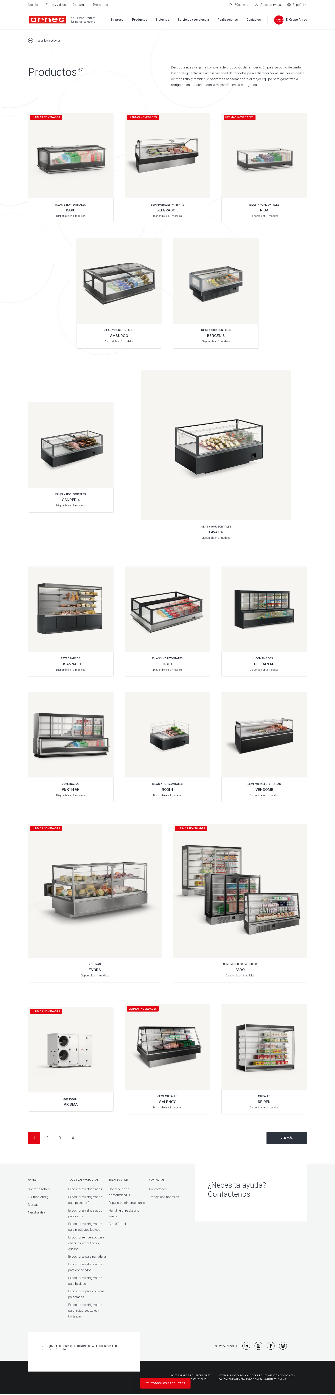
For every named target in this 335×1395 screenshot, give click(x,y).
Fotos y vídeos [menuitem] (56, 4)
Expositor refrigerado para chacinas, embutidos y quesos (86, 1243)
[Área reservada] (268, 5)
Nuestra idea (36, 1212)
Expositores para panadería (87, 1256)
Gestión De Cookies (281, 1375)
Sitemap (223, 1375)
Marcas (33, 1204)
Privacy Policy (239, 1375)
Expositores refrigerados (85, 1189)
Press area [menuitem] (100, 4)
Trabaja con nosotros (164, 1197)
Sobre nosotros (39, 1189)
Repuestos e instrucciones (127, 1202)
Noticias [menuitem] (33, 4)
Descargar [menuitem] (79, 4)
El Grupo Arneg (38, 1197)
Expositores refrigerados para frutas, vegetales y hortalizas (85, 1310)
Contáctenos (158, 1189)
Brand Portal (117, 1224)
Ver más (286, 1138)
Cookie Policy (259, 1375)
